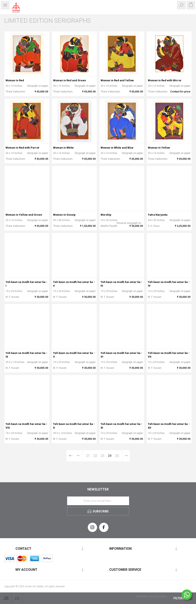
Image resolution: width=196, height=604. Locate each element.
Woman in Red (15, 80)
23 (102, 456)
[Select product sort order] (17, 598)
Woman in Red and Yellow (117, 80)
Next (126, 455)
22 (95, 456)
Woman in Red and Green (69, 80)
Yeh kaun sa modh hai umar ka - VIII (26, 425)
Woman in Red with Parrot (22, 147)
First (70, 455)
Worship (106, 214)
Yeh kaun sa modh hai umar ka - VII (169, 354)
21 (88, 456)
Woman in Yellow (159, 147)
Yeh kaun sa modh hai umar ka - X (74, 425)
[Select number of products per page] (5, 598)
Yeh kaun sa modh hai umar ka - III (121, 283)
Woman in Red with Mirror (165, 80)
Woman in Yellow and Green (24, 214)
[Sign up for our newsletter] (98, 500)
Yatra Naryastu (157, 214)
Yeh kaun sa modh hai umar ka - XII (169, 425)
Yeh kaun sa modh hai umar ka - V (74, 354)
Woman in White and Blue (117, 147)
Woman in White (63, 147)
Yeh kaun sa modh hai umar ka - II (74, 283)
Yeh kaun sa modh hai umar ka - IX (26, 354)
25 (117, 456)
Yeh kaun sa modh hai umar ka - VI (121, 354)
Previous (78, 455)
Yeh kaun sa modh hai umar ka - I (26, 283)
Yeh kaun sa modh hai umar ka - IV (169, 283)
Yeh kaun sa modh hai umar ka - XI (121, 425)
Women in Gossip (64, 214)
